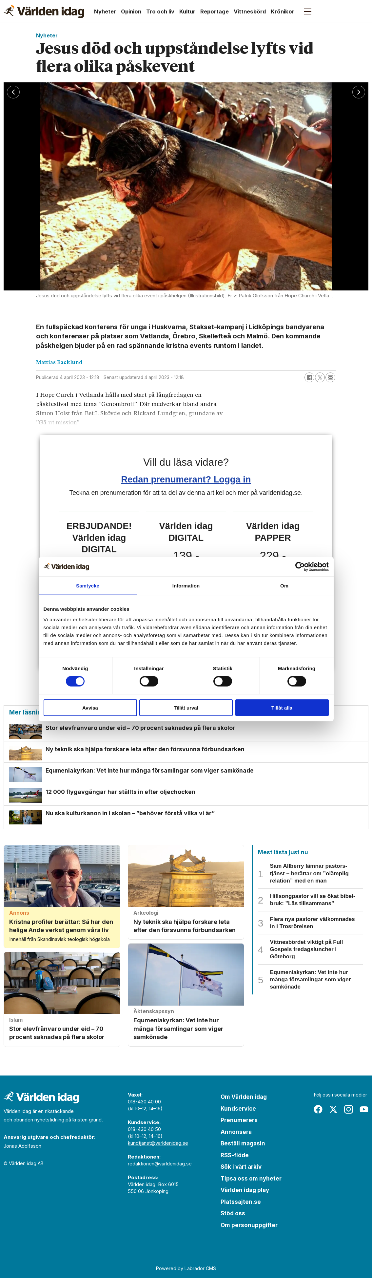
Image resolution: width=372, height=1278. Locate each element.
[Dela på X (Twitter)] (320, 377)
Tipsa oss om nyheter (251, 1178)
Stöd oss (233, 1213)
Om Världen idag (244, 1097)
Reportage (214, 11)
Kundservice (238, 1108)
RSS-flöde (235, 1155)
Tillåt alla (281, 707)
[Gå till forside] (44, 11)
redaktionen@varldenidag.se (160, 1164)
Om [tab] (284, 585)
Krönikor (282, 11)
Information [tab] (186, 585)
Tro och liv (160, 11)
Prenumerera (239, 1120)
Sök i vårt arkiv (241, 1167)
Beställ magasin (243, 1143)
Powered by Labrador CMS (186, 1268)
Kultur (187, 11)
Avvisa (90, 707)
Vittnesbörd (250, 11)
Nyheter (105, 11)
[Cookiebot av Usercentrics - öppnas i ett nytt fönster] (300, 567)
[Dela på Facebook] (309, 377)
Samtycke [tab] (87, 585)
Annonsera (236, 1132)
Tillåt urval (186, 707)
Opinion (131, 11)
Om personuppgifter (249, 1225)
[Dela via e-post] (330, 377)
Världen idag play (245, 1190)
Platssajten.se (241, 1202)
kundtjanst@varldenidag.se (158, 1143)
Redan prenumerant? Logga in (186, 479)
